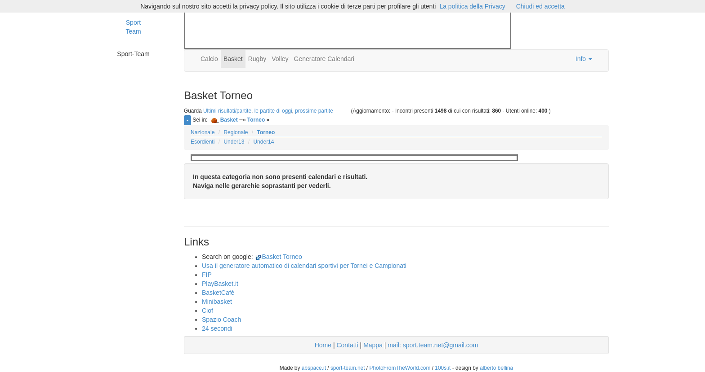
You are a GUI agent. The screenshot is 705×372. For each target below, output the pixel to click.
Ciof (207, 310)
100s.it (443, 368)
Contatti (347, 345)
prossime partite (314, 111)
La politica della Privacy (472, 6)
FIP (207, 274)
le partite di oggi (273, 111)
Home (323, 345)
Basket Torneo (282, 256)
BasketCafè (218, 292)
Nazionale (202, 132)
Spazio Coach (221, 319)
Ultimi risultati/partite (227, 111)
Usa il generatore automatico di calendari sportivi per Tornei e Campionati (304, 265)
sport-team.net (347, 368)
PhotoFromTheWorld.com (399, 368)
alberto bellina (496, 368)
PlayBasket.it (220, 283)
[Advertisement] (349, 30)
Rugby (257, 58)
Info (584, 58)
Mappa (373, 345)
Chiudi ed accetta (540, 6)
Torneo (256, 120)
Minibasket (217, 301)
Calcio (209, 58)
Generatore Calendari (324, 58)
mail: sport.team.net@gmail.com (433, 345)
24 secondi (217, 328)
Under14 (263, 142)
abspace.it (314, 368)
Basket (233, 58)
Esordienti (202, 142)
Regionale (235, 132)
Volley (280, 58)
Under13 (233, 142)
